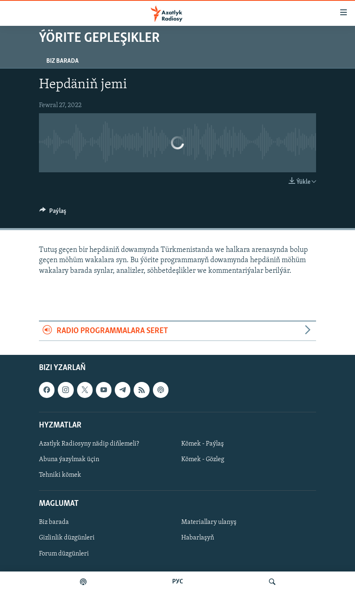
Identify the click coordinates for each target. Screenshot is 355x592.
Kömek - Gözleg (202, 459)
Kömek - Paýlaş (202, 444)
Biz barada (62, 61)
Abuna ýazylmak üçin (69, 459)
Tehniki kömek (60, 475)
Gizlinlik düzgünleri (67, 538)
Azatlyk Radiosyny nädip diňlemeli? (89, 444)
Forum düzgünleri (64, 554)
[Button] (52, 213)
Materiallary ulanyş (209, 522)
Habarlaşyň (197, 538)
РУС (177, 581)
